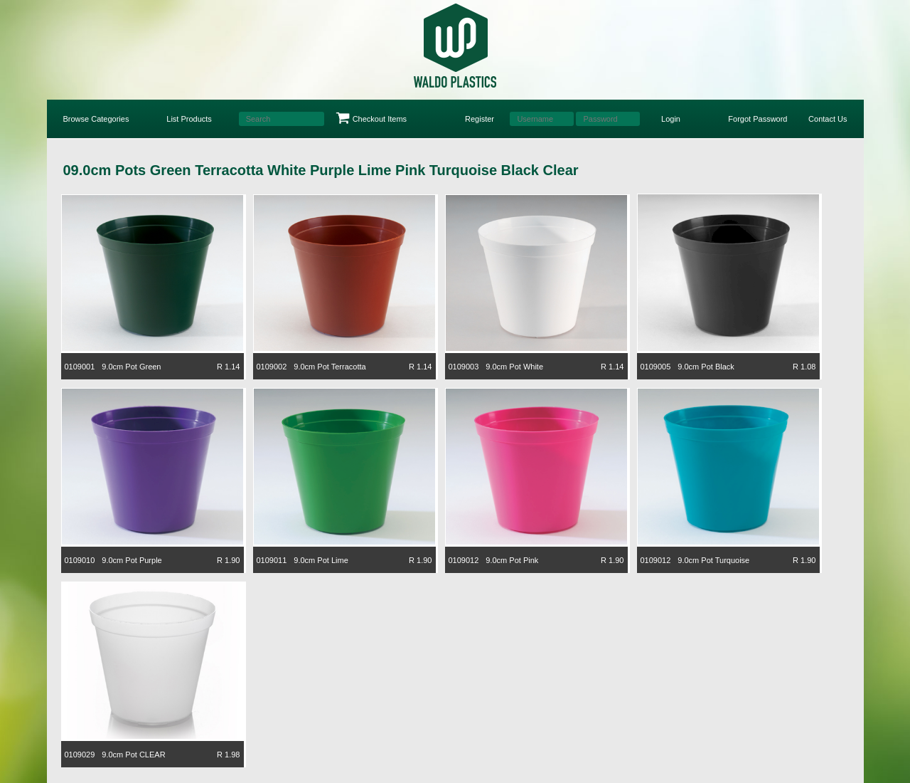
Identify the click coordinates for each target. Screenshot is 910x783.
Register (479, 119)
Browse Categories (96, 119)
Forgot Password (757, 119)
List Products (189, 119)
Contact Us (827, 119)
